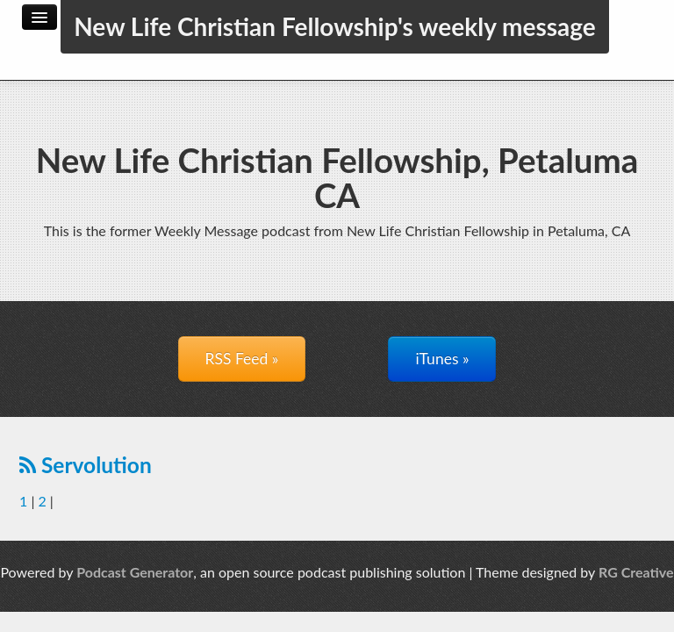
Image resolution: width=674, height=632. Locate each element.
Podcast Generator (134, 572)
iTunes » (442, 358)
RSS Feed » (242, 358)
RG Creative (636, 572)
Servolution (85, 465)
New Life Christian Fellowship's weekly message (335, 26)
